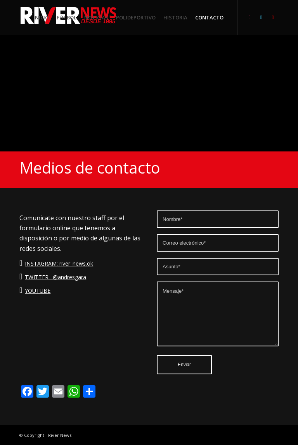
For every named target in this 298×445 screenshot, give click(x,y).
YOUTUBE (37, 290)
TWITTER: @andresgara (55, 277)
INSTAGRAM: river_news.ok (59, 263)
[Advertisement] (149, 93)
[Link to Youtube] (273, 17)
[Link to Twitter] (261, 17)
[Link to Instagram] (249, 17)
